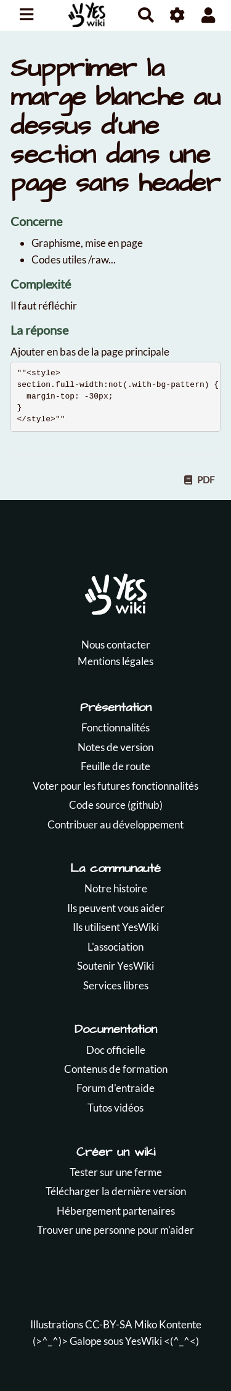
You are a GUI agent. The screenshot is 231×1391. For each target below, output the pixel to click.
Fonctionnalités (115, 727)
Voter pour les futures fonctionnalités (115, 785)
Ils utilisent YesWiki (116, 927)
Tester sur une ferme (116, 1172)
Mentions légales (115, 661)
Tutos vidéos (115, 1107)
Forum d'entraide (115, 1087)
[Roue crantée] (177, 15)
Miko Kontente (167, 1324)
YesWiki (143, 1341)
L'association (115, 946)
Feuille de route (115, 766)
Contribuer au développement (115, 824)
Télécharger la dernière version (116, 1191)
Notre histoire (115, 888)
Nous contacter (115, 644)
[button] (208, 15)
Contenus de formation (116, 1068)
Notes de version (115, 747)
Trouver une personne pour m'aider (115, 1229)
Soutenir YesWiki (115, 965)
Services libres (115, 985)
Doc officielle (115, 1049)
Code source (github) (116, 804)
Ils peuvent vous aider (115, 908)
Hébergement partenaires (116, 1210)
